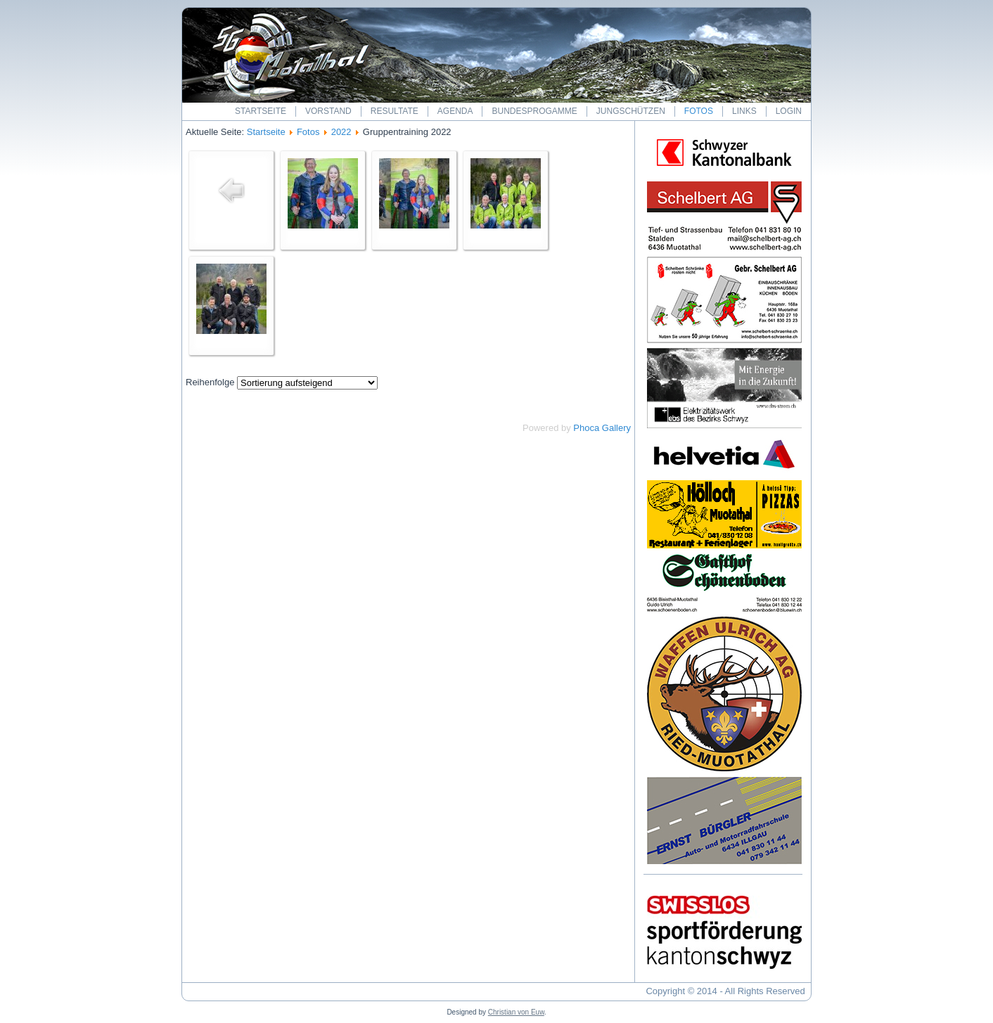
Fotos (698, 111)
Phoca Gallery (602, 428)
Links (744, 111)
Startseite (260, 111)
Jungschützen (630, 111)
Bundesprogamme (534, 111)
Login (789, 111)
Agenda (455, 111)
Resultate (394, 111)
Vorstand (328, 111)
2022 (341, 132)
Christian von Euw (516, 1012)
